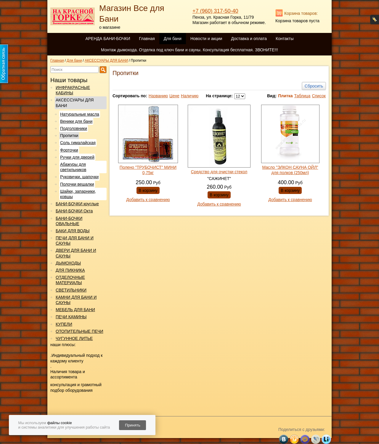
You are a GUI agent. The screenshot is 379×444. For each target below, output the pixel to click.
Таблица (302, 95)
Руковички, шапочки (79, 176)
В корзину (148, 190)
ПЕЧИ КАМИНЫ (71, 316)
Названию (158, 95)
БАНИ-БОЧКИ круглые (77, 203)
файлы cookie (59, 423)
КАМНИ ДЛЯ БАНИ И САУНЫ (76, 300)
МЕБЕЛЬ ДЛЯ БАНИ (75, 309)
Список (319, 95)
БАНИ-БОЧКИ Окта (74, 211)
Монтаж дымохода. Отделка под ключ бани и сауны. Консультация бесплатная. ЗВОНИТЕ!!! (189, 49)
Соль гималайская (78, 142)
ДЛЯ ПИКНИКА (70, 270)
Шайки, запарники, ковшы (78, 194)
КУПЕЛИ (64, 324)
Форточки (69, 150)
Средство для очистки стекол (219, 171)
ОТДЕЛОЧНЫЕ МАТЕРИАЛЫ (70, 280)
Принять (132, 425)
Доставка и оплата (249, 38)
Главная (147, 38)
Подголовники (73, 128)
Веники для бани (76, 121)
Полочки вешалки (77, 184)
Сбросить (314, 86)
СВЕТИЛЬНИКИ (71, 290)
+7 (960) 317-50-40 (215, 11)
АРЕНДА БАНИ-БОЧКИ (107, 38)
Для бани (173, 38)
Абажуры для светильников (73, 167)
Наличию (190, 95)
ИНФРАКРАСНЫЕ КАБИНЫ (73, 90)
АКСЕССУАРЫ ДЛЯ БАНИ (75, 103)
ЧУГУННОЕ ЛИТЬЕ (74, 338)
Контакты (284, 38)
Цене (174, 95)
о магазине (109, 27)
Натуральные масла (79, 114)
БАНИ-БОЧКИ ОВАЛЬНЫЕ (69, 221)
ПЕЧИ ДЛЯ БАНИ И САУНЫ (75, 240)
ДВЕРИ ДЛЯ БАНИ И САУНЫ (76, 253)
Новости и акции (206, 38)
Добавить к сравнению (148, 199)
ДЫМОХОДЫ (68, 263)
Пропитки (69, 135)
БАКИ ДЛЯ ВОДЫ (72, 230)
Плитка (285, 95)
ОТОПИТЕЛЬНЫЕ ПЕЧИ (79, 331)
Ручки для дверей (77, 157)
